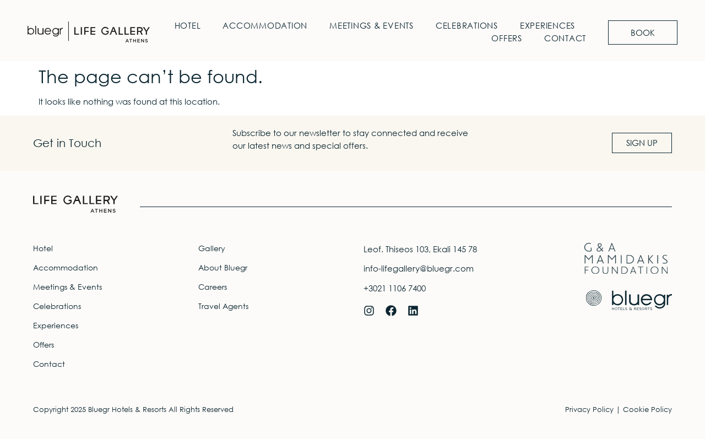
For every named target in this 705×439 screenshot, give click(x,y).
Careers (212, 286)
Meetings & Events (371, 25)
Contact (565, 38)
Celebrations (467, 25)
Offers (506, 38)
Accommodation (265, 25)
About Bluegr (222, 267)
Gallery (211, 248)
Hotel (188, 25)
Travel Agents (223, 306)
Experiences (547, 25)
